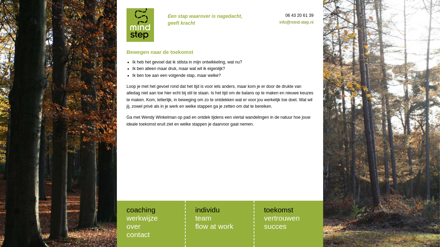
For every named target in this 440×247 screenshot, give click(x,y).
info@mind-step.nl (296, 22)
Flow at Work (214, 226)
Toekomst (278, 210)
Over (133, 226)
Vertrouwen (282, 218)
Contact (138, 234)
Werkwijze (142, 218)
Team (203, 218)
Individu (207, 210)
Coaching (140, 210)
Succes (275, 226)
